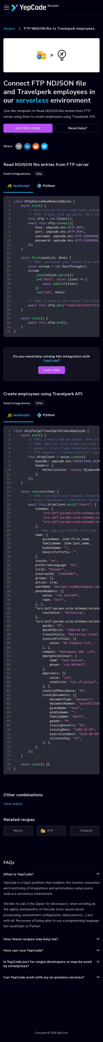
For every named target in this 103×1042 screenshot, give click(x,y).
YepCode (50, 360)
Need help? (77, 128)
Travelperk (82, 830)
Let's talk (52, 370)
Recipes (9, 28)
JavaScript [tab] (18, 186)
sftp (39, 174)
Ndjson (15, 830)
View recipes (13, 803)
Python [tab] (46, 186)
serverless (32, 100)
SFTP (46, 830)
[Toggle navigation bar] (6, 7)
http (39, 403)
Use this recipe (28, 128)
